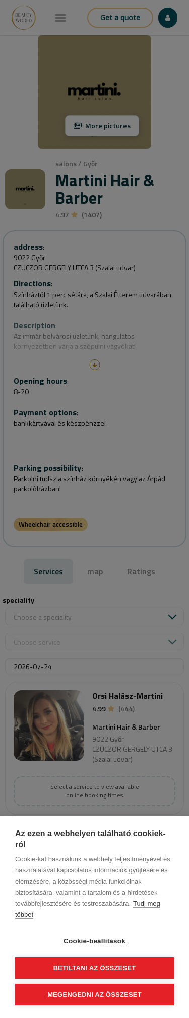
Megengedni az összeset (94, 994)
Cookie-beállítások (94, 941)
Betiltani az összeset (94, 968)
